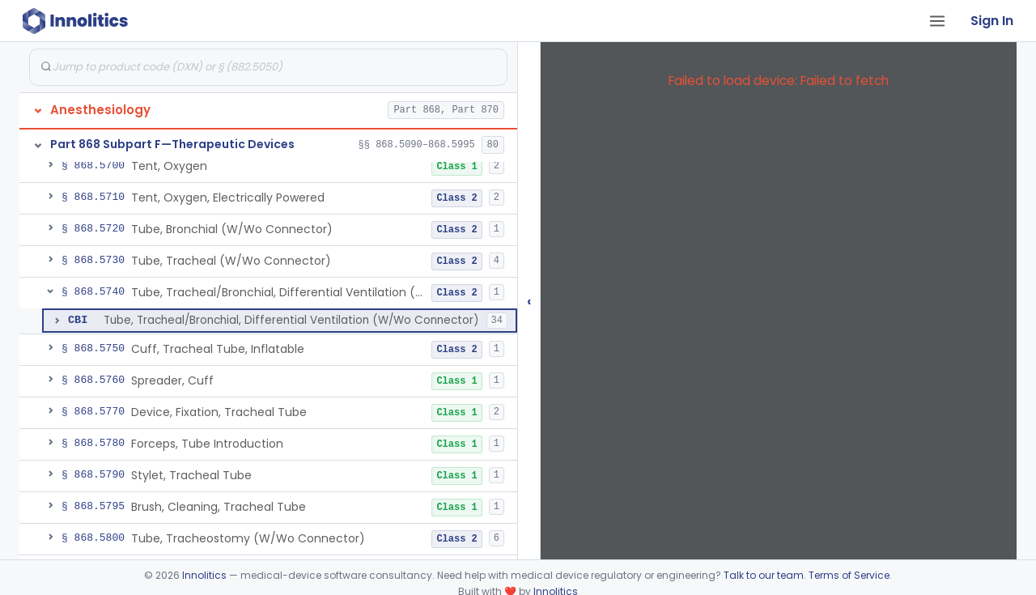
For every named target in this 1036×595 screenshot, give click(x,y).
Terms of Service (849, 575)
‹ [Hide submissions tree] (529, 301)
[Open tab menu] (937, 21)
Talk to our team (764, 575)
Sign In (991, 20)
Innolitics (204, 575)
